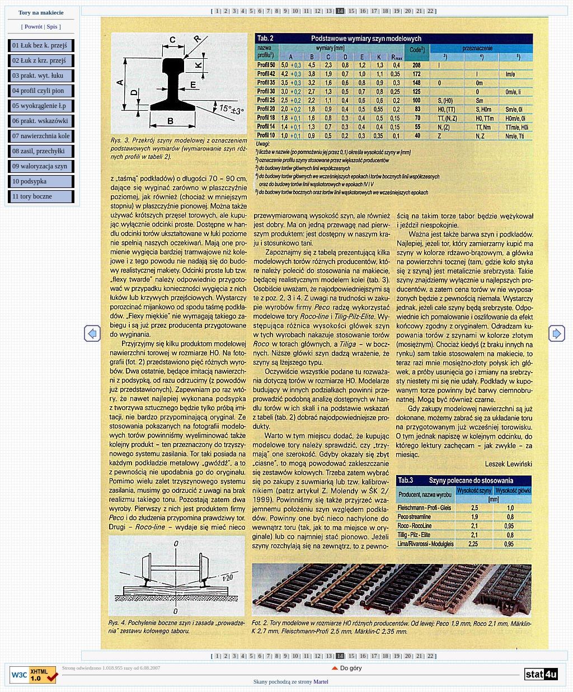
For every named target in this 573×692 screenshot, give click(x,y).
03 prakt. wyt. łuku (37, 75)
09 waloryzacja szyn (39, 166)
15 (351, 11)
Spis (52, 26)
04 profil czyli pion (38, 91)
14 (340, 11)
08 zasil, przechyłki (38, 151)
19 (396, 11)
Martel (320, 682)
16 (363, 11)
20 (407, 11)
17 (374, 11)
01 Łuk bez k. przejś (39, 45)
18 (385, 11)
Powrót (34, 26)
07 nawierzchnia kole (41, 136)
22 (430, 11)
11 (306, 11)
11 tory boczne (32, 196)
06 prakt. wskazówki (40, 121)
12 (317, 11)
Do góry (351, 668)
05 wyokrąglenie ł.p (39, 106)
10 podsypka (29, 181)
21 (419, 11)
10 (295, 11)
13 (329, 11)
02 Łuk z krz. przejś (39, 60)
